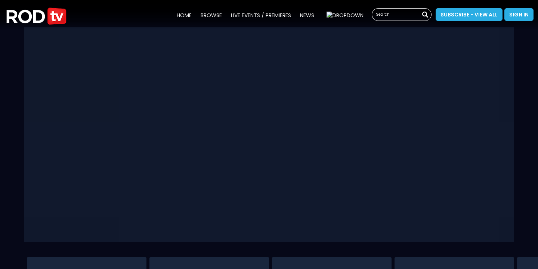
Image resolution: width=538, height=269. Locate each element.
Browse (209, 15)
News (306, 15)
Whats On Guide (344, 15)
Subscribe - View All (469, 14)
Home (182, 15)
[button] (36, 14)
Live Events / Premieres (259, 15)
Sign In (519, 14)
